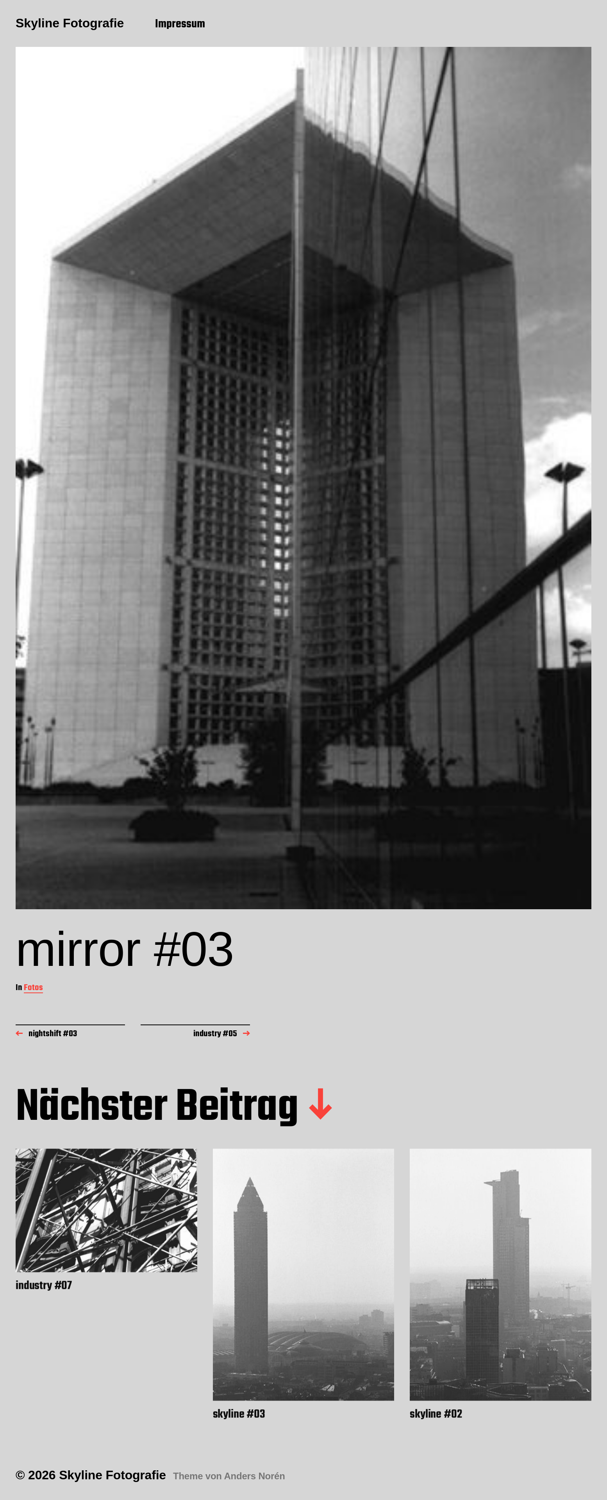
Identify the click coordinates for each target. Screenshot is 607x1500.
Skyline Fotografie (70, 23)
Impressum (180, 24)
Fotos (33, 988)
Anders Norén (254, 1476)
